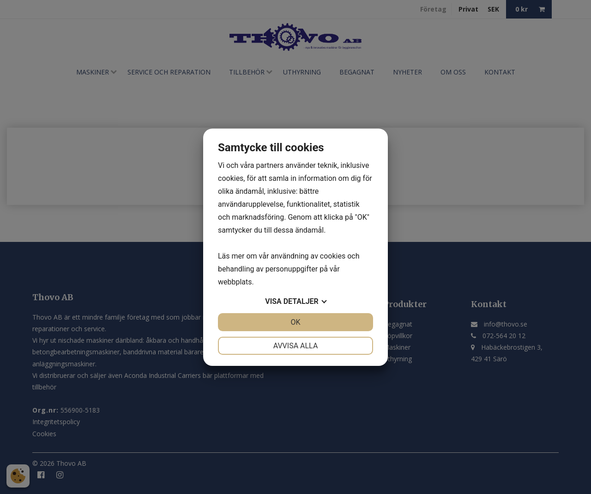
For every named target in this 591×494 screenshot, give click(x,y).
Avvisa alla (295, 345)
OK (295, 322)
